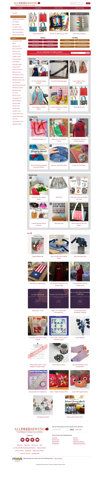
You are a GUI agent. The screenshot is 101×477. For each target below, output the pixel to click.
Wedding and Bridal (16, 124)
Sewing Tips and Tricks (17, 113)
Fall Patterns (67, 40)
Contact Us (35, 445)
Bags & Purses (35, 40)
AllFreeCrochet (55, 439)
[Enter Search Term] (76, 3)
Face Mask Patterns (17, 27)
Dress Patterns (16, 24)
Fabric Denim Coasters (58, 364)
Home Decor (67, 46)
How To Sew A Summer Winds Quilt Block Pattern (58, 338)
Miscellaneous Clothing (17, 74)
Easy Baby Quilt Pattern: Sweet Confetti (37, 338)
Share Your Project (38, 450)
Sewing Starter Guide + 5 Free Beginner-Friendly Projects (37, 365)
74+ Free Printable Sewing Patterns (38, 82)
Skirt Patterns (15, 21)
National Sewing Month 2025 (75, 417)
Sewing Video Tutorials (17, 116)
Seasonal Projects (16, 90)
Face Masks (50, 43)
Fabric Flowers (35, 43)
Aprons (14, 43)
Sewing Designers (16, 100)
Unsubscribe (35, 453)
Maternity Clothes (16, 72)
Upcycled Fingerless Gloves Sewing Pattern (80, 365)
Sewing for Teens (16, 111)
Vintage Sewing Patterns (18, 34)
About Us (20, 445)
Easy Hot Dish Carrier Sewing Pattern (59, 257)
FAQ (41, 445)
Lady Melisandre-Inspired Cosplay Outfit (80, 284)
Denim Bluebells (80, 337)
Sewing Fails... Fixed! (37, 310)
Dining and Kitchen (16, 59)
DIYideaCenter (55, 443)
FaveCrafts (54, 437)
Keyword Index (41, 448)
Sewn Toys (15, 119)
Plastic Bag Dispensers (79, 33)
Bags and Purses (16, 46)
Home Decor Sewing (17, 69)
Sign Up (87, 52)
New (29, 233)
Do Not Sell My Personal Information (24, 448)
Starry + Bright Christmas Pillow (59, 392)
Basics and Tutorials (17, 48)
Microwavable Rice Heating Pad (38, 392)
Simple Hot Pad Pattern (79, 165)
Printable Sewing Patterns (18, 19)
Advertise (27, 445)
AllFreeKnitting (55, 441)
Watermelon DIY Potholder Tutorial (58, 140)
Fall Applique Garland (43, 417)
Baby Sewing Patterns (82, 46)
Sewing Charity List (16, 98)
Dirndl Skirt (59, 197)
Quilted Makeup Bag (37, 256)
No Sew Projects (16, 82)
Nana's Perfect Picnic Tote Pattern (79, 224)
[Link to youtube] (37, 440)
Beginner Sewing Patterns (82, 40)
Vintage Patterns (50, 40)
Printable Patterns (50, 46)
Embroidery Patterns (17, 64)
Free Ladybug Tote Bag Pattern (38, 108)
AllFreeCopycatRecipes (78, 441)
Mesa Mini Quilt (59, 223)
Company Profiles (16, 56)
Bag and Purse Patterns (18, 29)
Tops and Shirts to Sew (17, 121)
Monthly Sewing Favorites (18, 80)
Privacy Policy (59, 53)
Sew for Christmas (82, 43)
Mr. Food (75, 437)
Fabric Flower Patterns (17, 32)
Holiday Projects (16, 67)
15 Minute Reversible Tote (38, 139)
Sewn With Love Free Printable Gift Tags (79, 198)
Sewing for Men (16, 108)
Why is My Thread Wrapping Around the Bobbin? (39, 166)
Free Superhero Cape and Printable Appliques (79, 140)
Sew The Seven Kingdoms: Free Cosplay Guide (59, 284)
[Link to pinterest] (32, 440)
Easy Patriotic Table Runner (37, 283)
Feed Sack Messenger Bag (58, 81)
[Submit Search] (88, 3)
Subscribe (14, 13)
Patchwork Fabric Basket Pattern (39, 198)
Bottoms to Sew (16, 51)
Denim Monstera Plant (80, 256)
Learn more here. (58, 458)
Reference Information (17, 87)
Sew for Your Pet (16, 95)
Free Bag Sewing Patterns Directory (38, 224)
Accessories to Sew (17, 41)
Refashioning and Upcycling (18, 85)
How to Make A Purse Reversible (79, 82)
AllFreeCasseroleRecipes (79, 443)
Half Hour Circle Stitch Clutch (59, 165)
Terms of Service (25, 453)
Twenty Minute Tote (38, 33)
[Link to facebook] (22, 440)
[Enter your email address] (60, 429)
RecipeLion (76, 439)
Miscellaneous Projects (18, 77)
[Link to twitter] (27, 440)
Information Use (65, 53)
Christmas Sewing (16, 54)
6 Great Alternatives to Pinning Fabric (58, 108)
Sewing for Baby (16, 103)
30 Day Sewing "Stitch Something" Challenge (80, 311)
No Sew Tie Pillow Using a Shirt (59, 33)
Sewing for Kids (16, 106)
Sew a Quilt (15, 93)
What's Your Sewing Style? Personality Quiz (59, 311)
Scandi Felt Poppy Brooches (80, 392)
